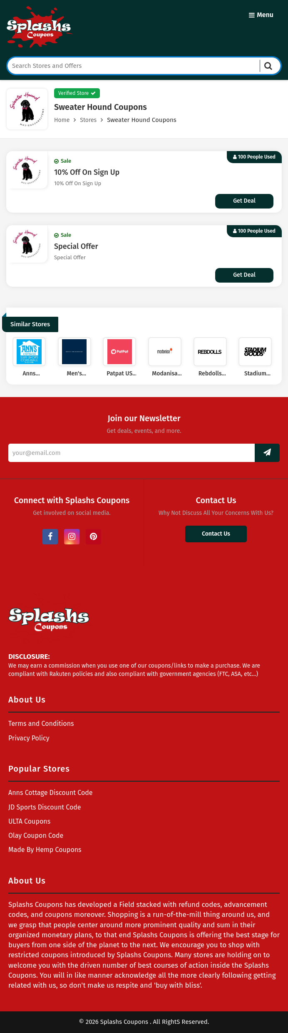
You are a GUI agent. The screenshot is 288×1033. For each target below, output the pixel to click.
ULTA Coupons (29, 821)
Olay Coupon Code (35, 835)
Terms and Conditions (41, 724)
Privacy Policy (29, 738)
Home (62, 120)
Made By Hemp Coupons (45, 850)
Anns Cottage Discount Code (50, 793)
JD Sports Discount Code (44, 807)
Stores (88, 120)
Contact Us (216, 533)
